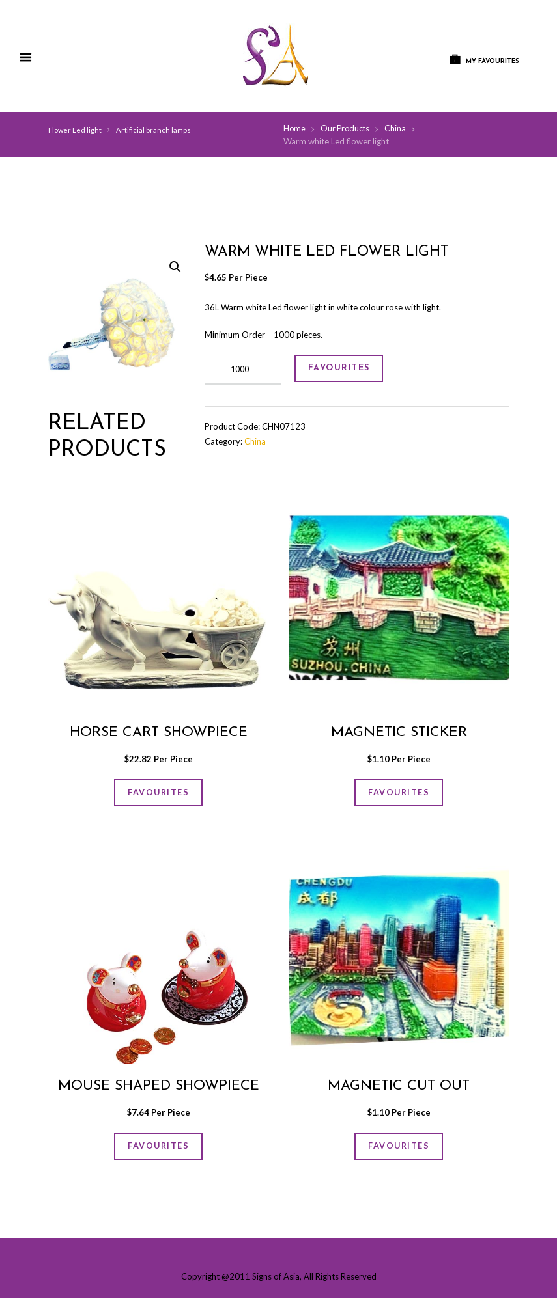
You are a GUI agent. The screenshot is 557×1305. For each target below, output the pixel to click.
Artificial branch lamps (154, 130)
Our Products (347, 129)
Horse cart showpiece (159, 733)
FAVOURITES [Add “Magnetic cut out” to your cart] (398, 1151)
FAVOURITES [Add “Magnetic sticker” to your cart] (398, 794)
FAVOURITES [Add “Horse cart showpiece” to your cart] (158, 794)
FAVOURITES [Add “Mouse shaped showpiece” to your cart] (158, 1151)
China (398, 129)
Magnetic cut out (399, 1089)
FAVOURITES (344, 370)
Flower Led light (75, 130)
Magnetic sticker (399, 733)
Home (294, 129)
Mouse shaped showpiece (158, 1089)
